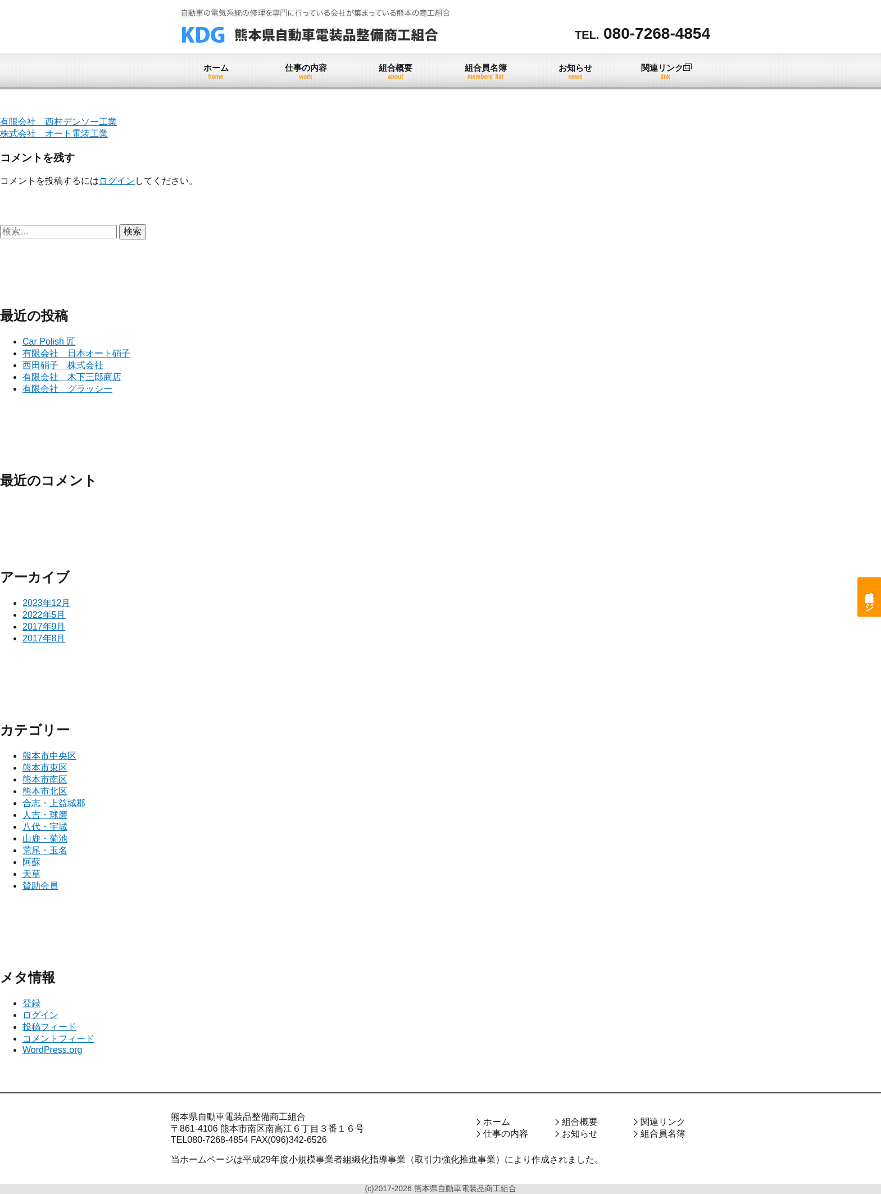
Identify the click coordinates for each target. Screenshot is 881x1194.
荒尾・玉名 (44, 850)
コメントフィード (58, 1038)
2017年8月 (44, 638)
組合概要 (580, 1122)
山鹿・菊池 (44, 838)
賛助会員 (40, 885)
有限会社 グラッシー (67, 389)
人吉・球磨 (44, 815)
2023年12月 (46, 603)
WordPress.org (52, 1050)
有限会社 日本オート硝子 (76, 353)
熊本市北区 (44, 791)
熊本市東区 (44, 767)
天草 (31, 874)
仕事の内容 (505, 1133)
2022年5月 (44, 614)
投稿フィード (49, 1027)
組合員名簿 (663, 1133)
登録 (31, 1003)
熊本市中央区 (49, 756)
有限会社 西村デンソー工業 (58, 121)
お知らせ (580, 1133)
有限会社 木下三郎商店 (71, 377)
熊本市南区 (44, 779)
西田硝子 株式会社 (62, 365)
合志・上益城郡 (53, 803)
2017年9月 (44, 626)
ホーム (496, 1122)
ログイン (117, 181)
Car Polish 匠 (48, 341)
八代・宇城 (44, 826)
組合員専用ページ (869, 597)
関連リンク (663, 1122)
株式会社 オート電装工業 (54, 133)
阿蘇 (31, 862)
